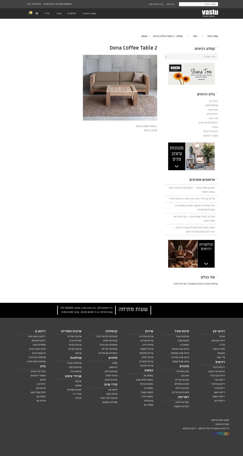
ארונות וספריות (71, 331)
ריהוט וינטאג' (218, 396)
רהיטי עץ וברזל (217, 375)
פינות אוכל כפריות (180, 357)
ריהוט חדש (219, 400)
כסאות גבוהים (146, 384)
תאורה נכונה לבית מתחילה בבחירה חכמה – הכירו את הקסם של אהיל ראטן (194, 229)
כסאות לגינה (147, 396)
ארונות (78, 353)
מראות (78, 381)
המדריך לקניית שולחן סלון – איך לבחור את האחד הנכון (194, 218)
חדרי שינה (110, 385)
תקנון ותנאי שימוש (220, 420)
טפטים (78, 385)
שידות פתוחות (146, 353)
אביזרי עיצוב (73, 376)
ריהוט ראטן (219, 392)
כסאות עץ (148, 375)
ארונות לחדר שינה (108, 398)
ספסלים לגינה (39, 344)
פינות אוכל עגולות (180, 349)
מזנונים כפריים (182, 379)
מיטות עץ (112, 389)
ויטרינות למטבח (181, 406)
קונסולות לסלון (110, 340)
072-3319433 (34, 4)
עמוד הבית (213, 36)
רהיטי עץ (213, 101)
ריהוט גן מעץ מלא (37, 336)
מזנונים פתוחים (182, 384)
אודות (222, 336)
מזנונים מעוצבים (196, 283)
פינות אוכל (213, 109)
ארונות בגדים (75, 344)
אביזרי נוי (77, 393)
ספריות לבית (75, 340)
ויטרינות (183, 397)
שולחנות (76, 358)
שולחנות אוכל (211, 283)
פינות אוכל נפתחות (180, 353)
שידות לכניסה (146, 365)
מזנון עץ (185, 375)
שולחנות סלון (211, 105)
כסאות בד (148, 388)
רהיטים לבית (219, 367)
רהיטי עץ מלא (218, 340)
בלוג (43, 366)
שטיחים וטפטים (109, 402)
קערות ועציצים (74, 389)
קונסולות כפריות (109, 349)
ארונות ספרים (74, 349)
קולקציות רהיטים (217, 371)
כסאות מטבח (147, 392)
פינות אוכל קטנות (180, 361)
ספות (114, 363)
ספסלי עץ (148, 404)
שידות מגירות (146, 340)
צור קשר (221, 357)
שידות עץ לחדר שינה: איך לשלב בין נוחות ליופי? (192, 198)
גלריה (222, 344)
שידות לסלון (147, 357)
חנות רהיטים (219, 349)
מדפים (78, 398)
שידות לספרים (146, 361)
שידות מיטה (111, 393)
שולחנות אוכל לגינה (36, 361)
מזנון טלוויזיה (182, 371)
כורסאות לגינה (39, 353)
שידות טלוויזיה (146, 336)
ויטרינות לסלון (180, 283)
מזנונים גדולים (182, 388)
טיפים (215, 127)
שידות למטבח (146, 349)
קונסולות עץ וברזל (108, 344)
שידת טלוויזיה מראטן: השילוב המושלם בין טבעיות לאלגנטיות (195, 207)
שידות (149, 331)
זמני (195, 36)
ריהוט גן (40, 331)
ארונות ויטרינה (75, 336)
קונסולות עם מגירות (107, 353)
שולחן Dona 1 (150, 130)
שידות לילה (147, 344)
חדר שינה (213, 118)
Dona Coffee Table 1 (146, 126)
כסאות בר (184, 344)
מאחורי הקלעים (210, 135)
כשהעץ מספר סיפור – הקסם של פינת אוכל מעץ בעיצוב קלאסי (192, 189)
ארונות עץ (41, 388)
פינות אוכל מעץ (38, 392)
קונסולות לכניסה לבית (107, 336)
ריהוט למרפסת (39, 340)
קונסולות (111, 331)
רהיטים (220, 362)
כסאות (148, 370)
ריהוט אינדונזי (218, 384)
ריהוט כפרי (219, 379)
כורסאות (113, 367)
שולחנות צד (75, 371)
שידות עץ (41, 400)
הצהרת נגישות (222, 424)
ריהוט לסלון (212, 114)
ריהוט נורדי (219, 388)
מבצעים (221, 353)
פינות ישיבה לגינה (37, 349)
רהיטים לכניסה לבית (208, 122)
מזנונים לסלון (111, 379)
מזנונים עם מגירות (180, 392)
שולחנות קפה (75, 367)
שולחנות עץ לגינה (37, 357)
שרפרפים (148, 400)
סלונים (112, 358)
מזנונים (184, 366)
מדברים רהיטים (210, 131)
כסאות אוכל (183, 340)
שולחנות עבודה (74, 363)
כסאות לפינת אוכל (144, 379)
